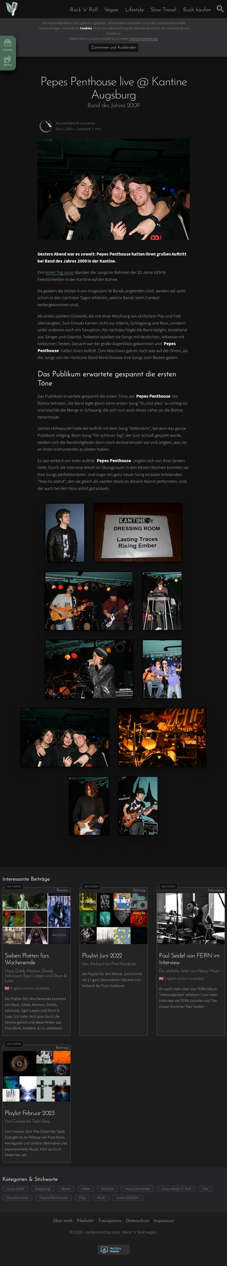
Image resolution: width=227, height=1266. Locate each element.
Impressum (164, 1221)
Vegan (111, 10)
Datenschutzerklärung (143, 39)
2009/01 (128, 1197)
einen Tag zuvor (59, 272)
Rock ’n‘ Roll (176, 1188)
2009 (15, 1188)
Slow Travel (163, 10)
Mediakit (85, 1221)
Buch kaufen (197, 10)
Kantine (107, 1188)
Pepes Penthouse (53, 1197)
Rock (101, 1197)
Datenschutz (137, 1221)
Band (66, 1188)
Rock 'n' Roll (84, 10)
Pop (82, 1197)
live (205, 1188)
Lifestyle (134, 10)
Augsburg (42, 1188)
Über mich (62, 1221)
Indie (86, 1188)
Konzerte (137, 1188)
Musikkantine (17, 1197)
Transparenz (109, 1221)
